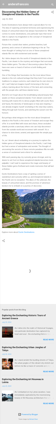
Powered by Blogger (28, 414)
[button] (52, 12)
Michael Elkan (33, 419)
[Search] (52, 5)
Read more (48, 340)
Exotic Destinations (26, 232)
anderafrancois (18, 4)
